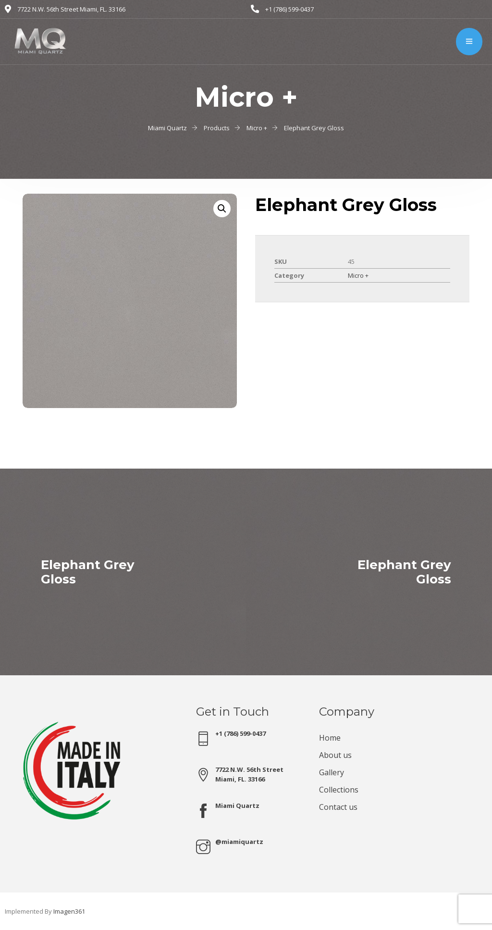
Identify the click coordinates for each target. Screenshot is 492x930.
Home (330, 737)
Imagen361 (69, 911)
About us (335, 755)
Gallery (331, 772)
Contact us (338, 807)
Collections (338, 789)
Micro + (358, 275)
